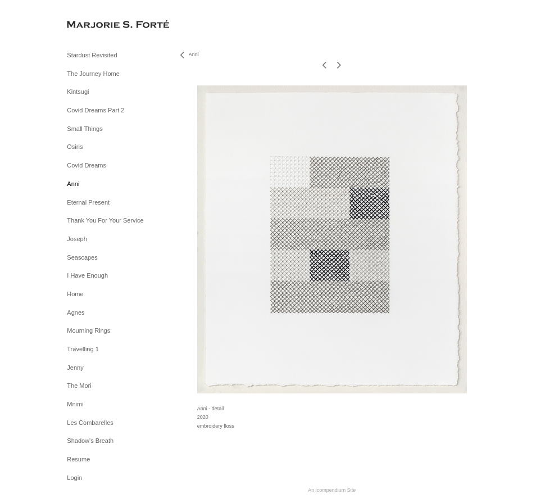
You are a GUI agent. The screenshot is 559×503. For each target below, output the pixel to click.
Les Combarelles (90, 422)
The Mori (79, 385)
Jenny (75, 367)
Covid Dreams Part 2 (95, 110)
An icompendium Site (332, 490)
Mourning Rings (88, 330)
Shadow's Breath (90, 440)
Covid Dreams (86, 165)
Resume (78, 459)
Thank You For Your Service (105, 220)
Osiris (75, 146)
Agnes (75, 312)
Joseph (77, 238)
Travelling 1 (82, 349)
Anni (73, 183)
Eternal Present (88, 202)
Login (74, 477)
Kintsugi (78, 91)
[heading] (95, 25)
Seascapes (82, 257)
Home (75, 294)
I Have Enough (87, 275)
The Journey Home (93, 73)
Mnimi (75, 404)
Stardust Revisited (92, 55)
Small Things (84, 128)
